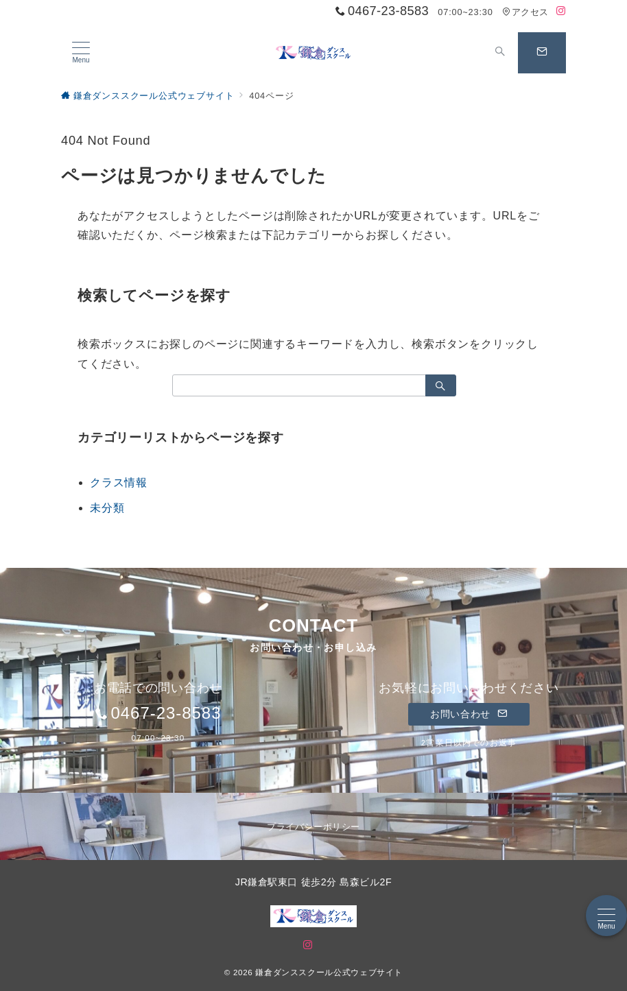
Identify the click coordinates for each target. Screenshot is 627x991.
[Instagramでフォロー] (561, 11)
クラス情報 (118, 482)
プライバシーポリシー (313, 827)
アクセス (525, 12)
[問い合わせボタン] (542, 52)
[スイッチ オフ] (500, 53)
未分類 (107, 508)
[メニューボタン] (81, 53)
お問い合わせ (469, 713)
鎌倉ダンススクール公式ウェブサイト (329, 972)
